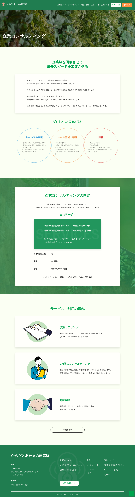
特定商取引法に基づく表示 (114, 465)
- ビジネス (90, 469)
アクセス (127, 5)
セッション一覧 (95, 5)
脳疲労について (61, 5)
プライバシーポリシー (112, 470)
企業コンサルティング (68, 470)
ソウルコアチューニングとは (76, 5)
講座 (87, 5)
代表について (105, 5)
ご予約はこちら (115, 5)
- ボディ (90, 473)
